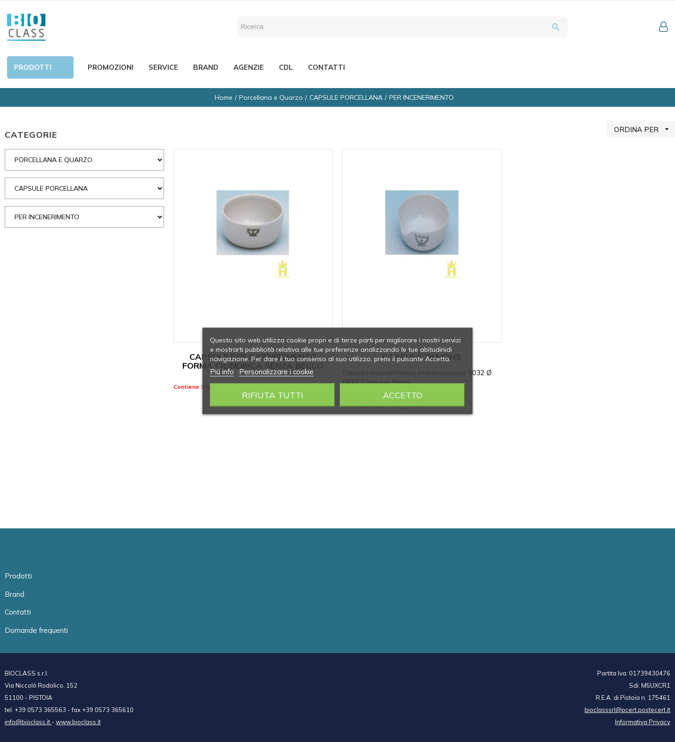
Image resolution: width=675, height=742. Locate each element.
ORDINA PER (644, 129)
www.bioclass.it (78, 722)
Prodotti (18, 575)
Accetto (402, 395)
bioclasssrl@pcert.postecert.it (627, 709)
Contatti (18, 612)
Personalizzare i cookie (276, 371)
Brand (14, 594)
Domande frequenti (36, 630)
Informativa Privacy (642, 722)
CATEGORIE (31, 134)
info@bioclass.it (28, 722)
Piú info (222, 371)
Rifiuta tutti (272, 395)
